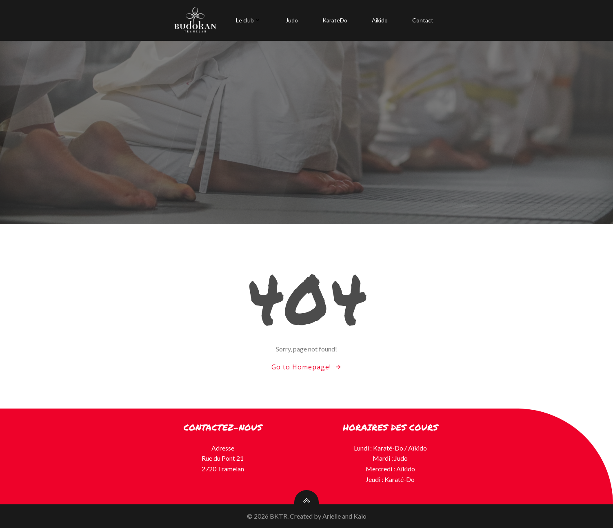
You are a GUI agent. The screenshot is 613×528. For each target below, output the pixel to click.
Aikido (380, 20)
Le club (248, 20)
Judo (292, 20)
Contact (422, 20)
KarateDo (334, 20)
